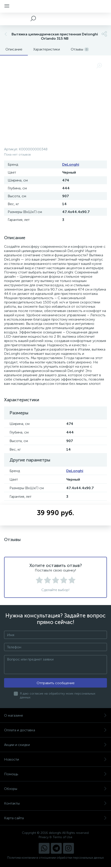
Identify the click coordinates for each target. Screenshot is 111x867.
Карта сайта (55, 818)
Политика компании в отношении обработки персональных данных (55, 857)
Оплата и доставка (55, 730)
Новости (55, 759)
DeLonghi (70, 164)
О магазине (55, 715)
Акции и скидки (55, 745)
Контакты (55, 803)
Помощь (55, 774)
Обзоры (55, 789)
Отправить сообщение (56, 683)
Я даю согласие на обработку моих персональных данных (57, 695)
